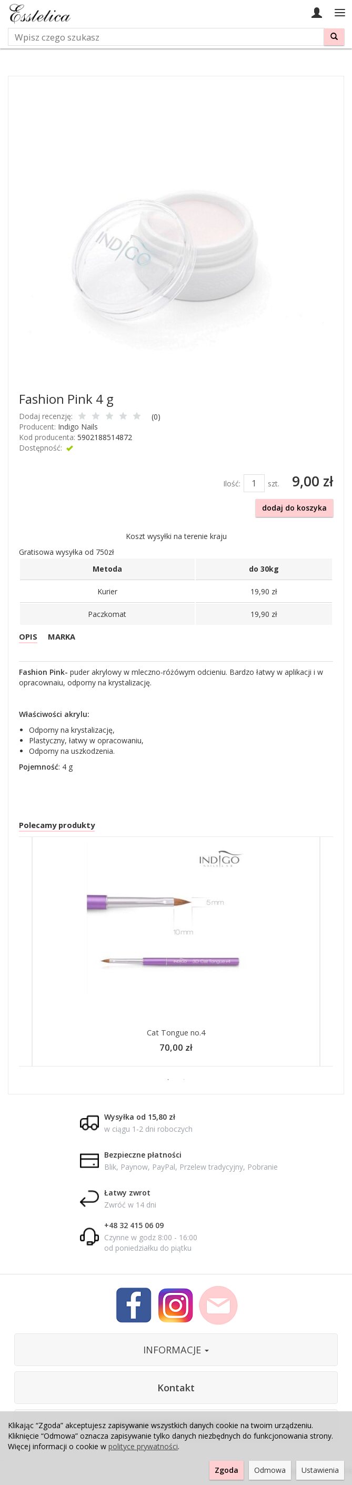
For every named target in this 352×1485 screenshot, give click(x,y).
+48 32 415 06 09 (134, 1228)
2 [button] (184, 1083)
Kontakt (176, 1390)
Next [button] (338, 957)
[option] (176, 957)
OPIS (28, 637)
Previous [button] (14, 957)
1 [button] (168, 1083)
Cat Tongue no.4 (176, 1035)
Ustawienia (320, 1470)
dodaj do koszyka (294, 508)
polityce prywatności (143, 1446)
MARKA (64, 637)
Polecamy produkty (58, 827)
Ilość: (231, 484)
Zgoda (226, 1470)
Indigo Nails (78, 427)
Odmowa (270, 1470)
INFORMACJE (176, 1353)
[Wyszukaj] (334, 36)
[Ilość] (254, 483)
